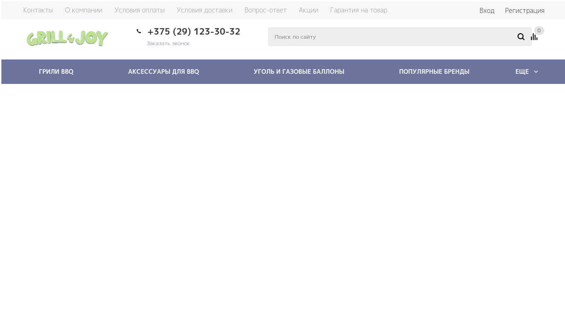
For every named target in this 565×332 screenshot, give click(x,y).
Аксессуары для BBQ (163, 71)
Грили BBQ (56, 71)
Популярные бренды (434, 71)
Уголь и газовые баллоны (299, 71)
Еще (526, 71)
